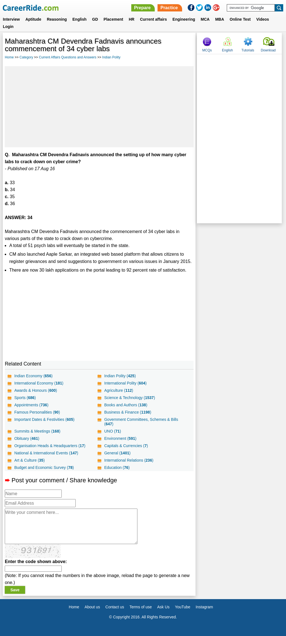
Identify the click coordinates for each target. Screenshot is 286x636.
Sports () (25, 397)
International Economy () (38, 383)
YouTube (182, 607)
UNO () (112, 431)
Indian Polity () (120, 376)
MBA (219, 19)
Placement (113, 19)
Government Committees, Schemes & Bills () (141, 421)
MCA (205, 19)
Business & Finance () (127, 412)
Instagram (204, 607)
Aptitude (33, 19)
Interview (11, 19)
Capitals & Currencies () (126, 445)
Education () (117, 467)
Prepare (142, 7)
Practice (169, 7)
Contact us (114, 607)
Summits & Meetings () (37, 431)
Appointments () (31, 405)
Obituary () (26, 438)
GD (95, 19)
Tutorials (248, 50)
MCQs (207, 50)
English (79, 19)
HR (131, 19)
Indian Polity (111, 57)
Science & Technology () (129, 397)
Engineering (184, 19)
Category (26, 57)
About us (92, 607)
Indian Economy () (33, 376)
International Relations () (128, 460)
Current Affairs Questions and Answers (67, 57)
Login (8, 26)
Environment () (120, 438)
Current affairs (153, 19)
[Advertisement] (99, 107)
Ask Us (163, 607)
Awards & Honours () (35, 390)
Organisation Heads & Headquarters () (49, 445)
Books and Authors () (125, 405)
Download (268, 50)
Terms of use (140, 607)
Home (9, 57)
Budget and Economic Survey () (44, 467)
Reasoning (57, 19)
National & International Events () (46, 453)
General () (117, 453)
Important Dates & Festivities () (44, 419)
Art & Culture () (29, 460)
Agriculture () (118, 390)
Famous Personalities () (37, 412)
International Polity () (125, 383)
